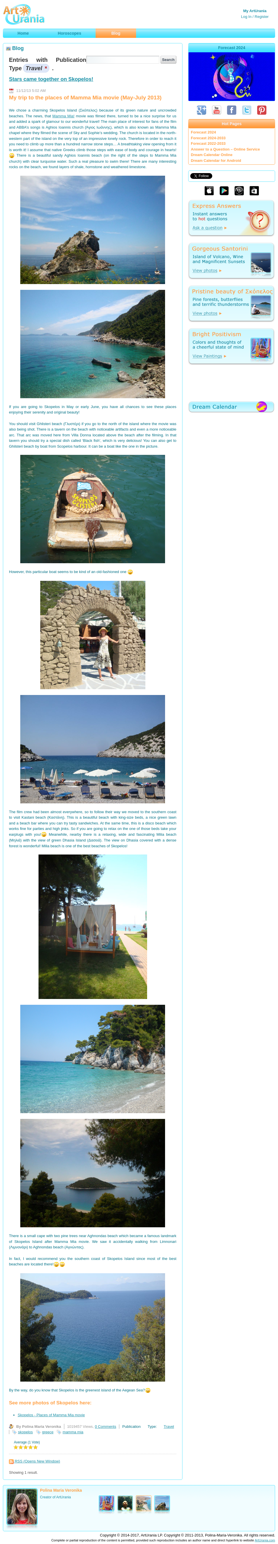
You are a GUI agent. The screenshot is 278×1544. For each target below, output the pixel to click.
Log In (246, 16)
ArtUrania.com (265, 1540)
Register (261, 16)
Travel (169, 1426)
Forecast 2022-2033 (208, 143)
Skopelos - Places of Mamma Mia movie (51, 1415)
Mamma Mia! (63, 116)
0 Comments (105, 1426)
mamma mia (73, 1432)
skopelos (25, 1432)
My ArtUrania (254, 11)
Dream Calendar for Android (216, 160)
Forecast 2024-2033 (208, 138)
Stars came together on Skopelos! (51, 79)
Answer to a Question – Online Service (225, 149)
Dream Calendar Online (212, 155)
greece (48, 1432)
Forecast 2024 (203, 132)
